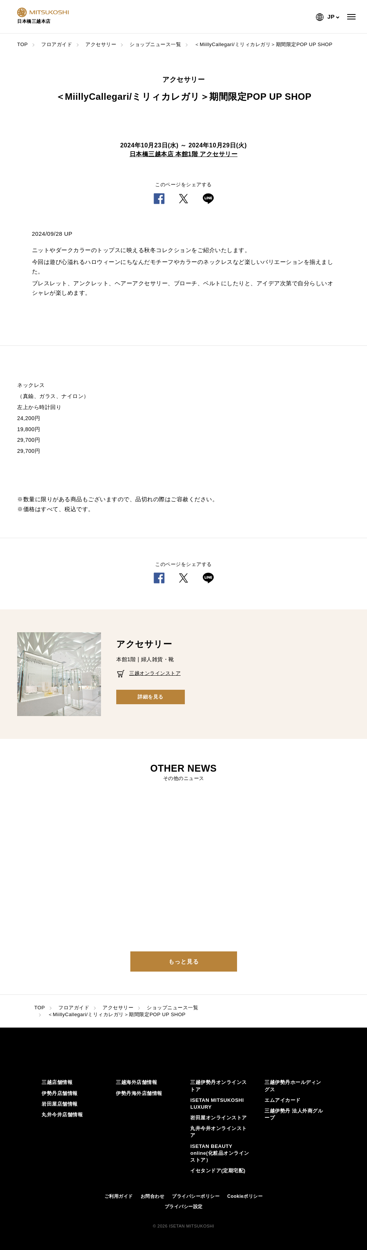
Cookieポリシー (245, 1196)
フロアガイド (56, 44)
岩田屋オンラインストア (218, 1118)
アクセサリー (100, 44)
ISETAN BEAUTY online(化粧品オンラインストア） (219, 1153)
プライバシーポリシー (196, 1196)
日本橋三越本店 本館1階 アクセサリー (183, 154)
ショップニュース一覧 (155, 44)
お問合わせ (153, 1196)
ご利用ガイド (118, 1196)
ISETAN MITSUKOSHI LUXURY (217, 1103)
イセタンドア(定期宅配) (217, 1170)
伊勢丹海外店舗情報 (139, 1093)
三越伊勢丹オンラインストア (218, 1085)
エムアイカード (282, 1100)
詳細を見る (150, 697)
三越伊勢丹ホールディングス (292, 1085)
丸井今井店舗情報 (62, 1114)
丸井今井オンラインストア (218, 1131)
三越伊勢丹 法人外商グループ (293, 1114)
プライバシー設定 (184, 1206)
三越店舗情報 (57, 1082)
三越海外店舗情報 (136, 1082)
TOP (22, 44)
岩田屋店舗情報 (60, 1104)
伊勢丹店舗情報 (60, 1093)
